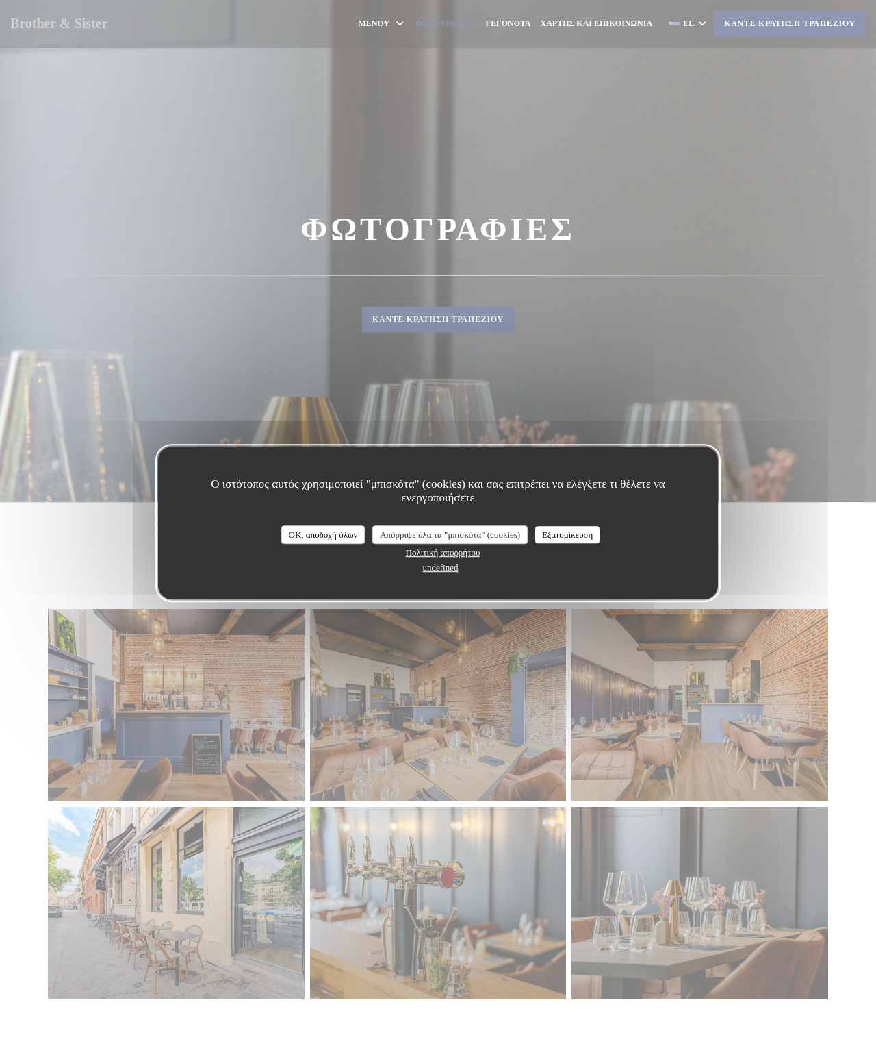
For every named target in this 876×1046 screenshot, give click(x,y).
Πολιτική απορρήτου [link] (443, 552)
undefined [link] (441, 567)
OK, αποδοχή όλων (323, 535)
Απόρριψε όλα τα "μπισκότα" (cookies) (450, 535)
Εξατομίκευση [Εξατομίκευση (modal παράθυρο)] (567, 535)
